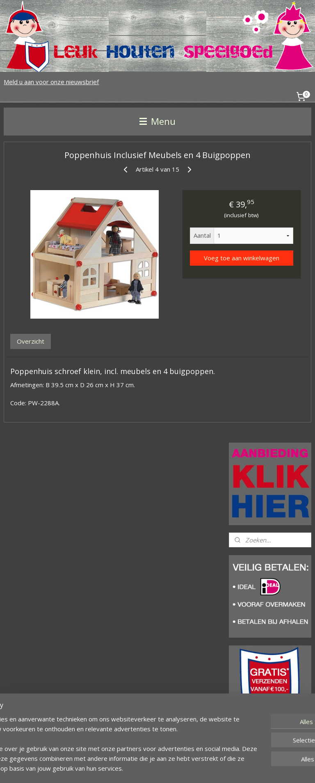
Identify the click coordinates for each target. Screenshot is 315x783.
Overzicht (30, 341)
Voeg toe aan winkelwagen (241, 258)
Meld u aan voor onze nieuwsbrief (51, 82)
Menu (157, 121)
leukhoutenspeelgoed (262, 740)
